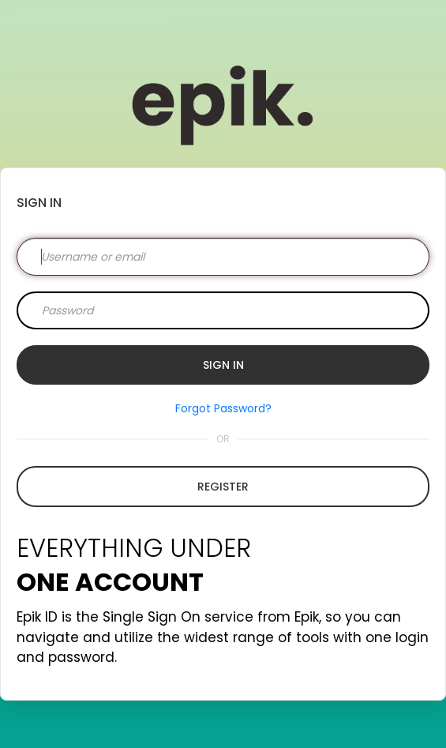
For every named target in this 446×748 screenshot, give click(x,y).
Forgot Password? (223, 408)
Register (223, 486)
